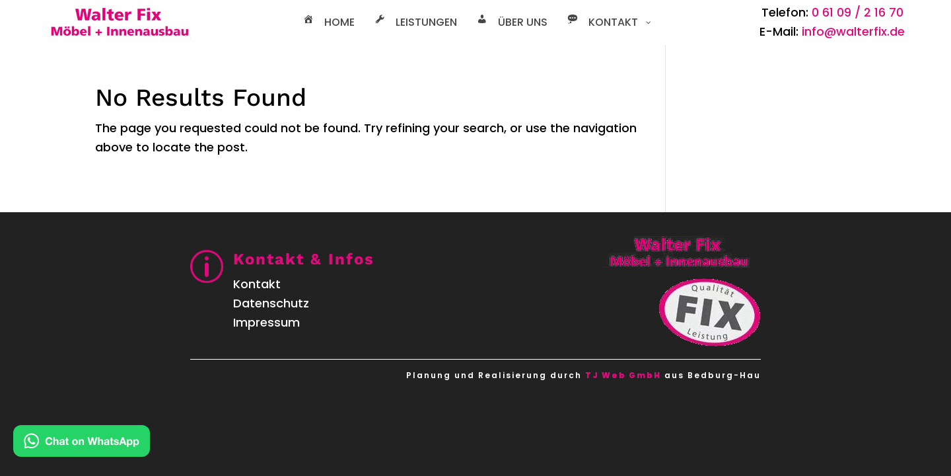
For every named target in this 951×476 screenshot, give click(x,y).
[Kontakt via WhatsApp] (81, 444)
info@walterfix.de (853, 31)
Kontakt (257, 284)
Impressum (266, 322)
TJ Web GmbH (623, 375)
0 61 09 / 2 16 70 (857, 12)
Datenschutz (271, 303)
